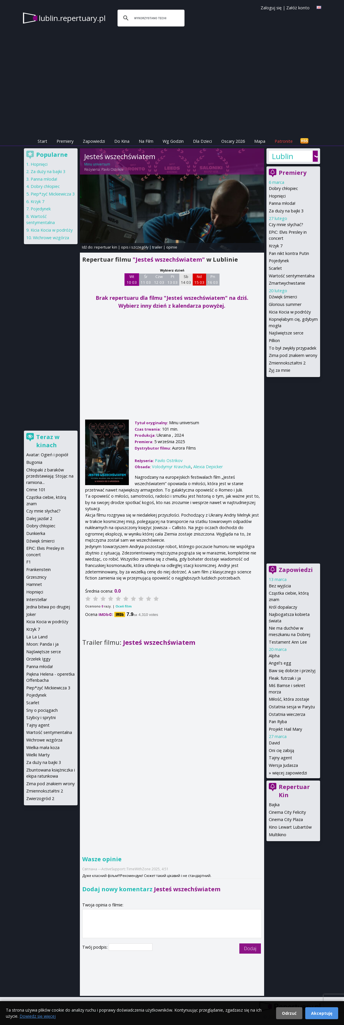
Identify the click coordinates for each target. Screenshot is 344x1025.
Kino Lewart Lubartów (290, 827)
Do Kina (121, 141)
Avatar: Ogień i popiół (47, 454)
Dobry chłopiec (283, 188)
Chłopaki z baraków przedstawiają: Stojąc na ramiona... (49, 476)
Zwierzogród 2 (40, 798)
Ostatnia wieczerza (287, 714)
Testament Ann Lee (288, 642)
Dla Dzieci (202, 141)
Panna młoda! (282, 203)
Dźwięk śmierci (283, 297)
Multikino (277, 834)
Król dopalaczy (283, 607)
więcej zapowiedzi (289, 773)
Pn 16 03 (213, 279)
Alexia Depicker (208, 466)
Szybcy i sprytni (41, 717)
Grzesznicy (36, 577)
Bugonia (34, 462)
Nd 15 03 (199, 279)
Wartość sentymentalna (292, 276)
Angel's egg (280, 663)
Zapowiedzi (94, 141)
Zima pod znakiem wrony (293, 355)
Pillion (274, 340)
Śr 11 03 (146, 279)
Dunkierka (35, 533)
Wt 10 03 (132, 279)
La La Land (37, 637)
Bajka (274, 804)
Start (42, 141)
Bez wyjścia (280, 586)
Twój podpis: (95, 947)
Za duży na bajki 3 (286, 211)
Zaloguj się (271, 7)
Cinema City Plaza (286, 819)
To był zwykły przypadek (292, 348)
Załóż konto (298, 7)
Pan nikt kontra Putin (289, 253)
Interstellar (36, 599)
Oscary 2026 (233, 141)
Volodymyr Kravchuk (171, 466)
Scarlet (275, 268)
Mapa (259, 141)
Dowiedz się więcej (38, 1016)
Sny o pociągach (42, 710)
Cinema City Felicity (287, 812)
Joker (31, 614)
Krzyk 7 (275, 246)
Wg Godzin (173, 141)
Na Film (146, 141)
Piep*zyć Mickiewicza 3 (53, 194)
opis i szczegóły (134, 247)
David (274, 743)
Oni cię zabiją (281, 750)
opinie (171, 247)
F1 (28, 562)
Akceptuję (321, 1013)
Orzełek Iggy (38, 659)
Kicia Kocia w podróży (290, 312)
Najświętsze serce (286, 333)
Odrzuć (289, 1013)
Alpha (274, 655)
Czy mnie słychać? (286, 224)
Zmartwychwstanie (287, 283)
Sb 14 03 (186, 279)
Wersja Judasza (283, 765)
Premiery (65, 141)
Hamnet (34, 584)
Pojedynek (279, 260)
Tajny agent (280, 757)
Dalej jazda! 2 (39, 518)
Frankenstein (38, 569)
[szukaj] (150, 18)
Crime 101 (35, 489)
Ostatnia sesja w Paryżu (292, 706)
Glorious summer (285, 304)
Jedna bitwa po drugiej (48, 607)
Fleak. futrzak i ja (285, 678)
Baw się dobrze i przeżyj (292, 670)
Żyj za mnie (279, 370)
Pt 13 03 (172, 279)
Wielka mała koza (42, 747)
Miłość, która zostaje (289, 699)
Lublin (282, 156)
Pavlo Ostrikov (112, 169)
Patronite (284, 141)
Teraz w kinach (47, 441)
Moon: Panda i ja (42, 644)
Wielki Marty (38, 755)
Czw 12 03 (159, 279)
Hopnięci (277, 196)
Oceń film (123, 606)
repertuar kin (105, 247)
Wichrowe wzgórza (51, 237)
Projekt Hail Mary (285, 729)
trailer (157, 247)
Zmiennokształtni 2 (287, 363)
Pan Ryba (278, 721)
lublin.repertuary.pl (72, 18)
